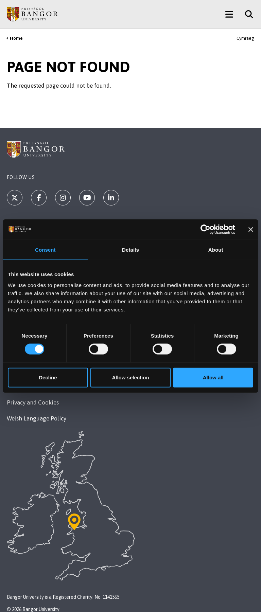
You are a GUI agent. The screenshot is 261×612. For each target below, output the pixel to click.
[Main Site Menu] (229, 14)
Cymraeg (245, 38)
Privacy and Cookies (33, 402)
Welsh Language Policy (36, 418)
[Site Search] (246, 14)
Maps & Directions (44, 312)
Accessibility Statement (37, 386)
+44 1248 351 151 (29, 258)
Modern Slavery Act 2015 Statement (53, 370)
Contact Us (21, 270)
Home (16, 38)
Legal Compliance (30, 354)
